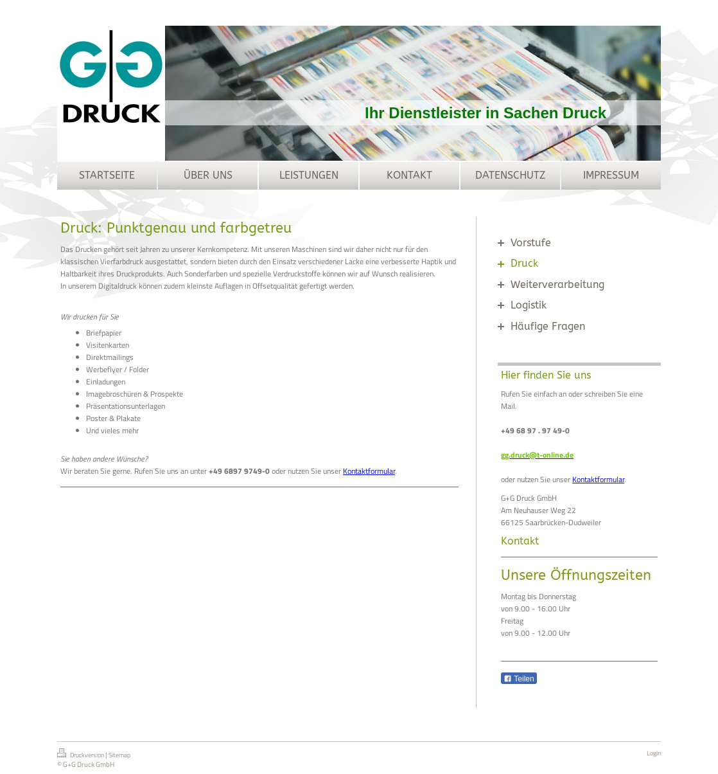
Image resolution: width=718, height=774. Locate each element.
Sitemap (119, 755)
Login (654, 753)
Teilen (518, 678)
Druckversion (81, 754)
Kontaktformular (369, 471)
